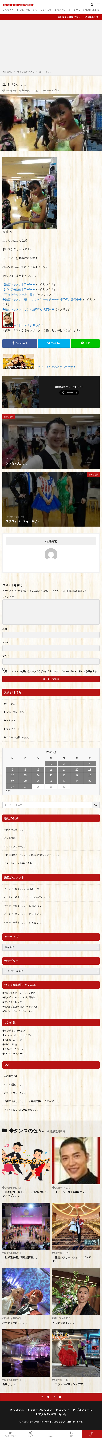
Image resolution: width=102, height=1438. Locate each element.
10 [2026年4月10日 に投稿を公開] (77, 769)
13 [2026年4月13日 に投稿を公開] (25, 775)
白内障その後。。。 (14, 829)
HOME (8, 71)
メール (5, 642)
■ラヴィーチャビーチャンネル (17, 1011)
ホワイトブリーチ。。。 (16, 846)
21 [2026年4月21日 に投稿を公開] (38, 781)
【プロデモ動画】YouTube (18, 289)
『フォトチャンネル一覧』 (18, 294)
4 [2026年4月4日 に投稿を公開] (89, 763)
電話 (71, 1434)
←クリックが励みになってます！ (55, 367)
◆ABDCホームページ (13, 1053)
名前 (4, 629)
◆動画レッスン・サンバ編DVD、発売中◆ (28, 309)
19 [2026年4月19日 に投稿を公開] (12, 781)
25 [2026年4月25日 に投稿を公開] (89, 781)
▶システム (8, 10)
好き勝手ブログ (10, 1434)
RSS (6, 1065)
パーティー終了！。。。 (16, 905)
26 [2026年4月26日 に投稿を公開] (12, 786)
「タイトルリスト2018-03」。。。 (22, 863)
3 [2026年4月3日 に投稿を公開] (76, 763)
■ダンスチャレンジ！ (13, 1002)
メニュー (51, 1434)
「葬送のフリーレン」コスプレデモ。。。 (71, 1259)
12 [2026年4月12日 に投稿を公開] (12, 775)
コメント (8, 597)
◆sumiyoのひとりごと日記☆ (17, 1035)
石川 (32, 888)
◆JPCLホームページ (12, 1049)
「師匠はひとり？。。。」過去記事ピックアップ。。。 (32, 854)
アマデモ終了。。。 (63, 1322)
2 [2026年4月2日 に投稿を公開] (63, 763)
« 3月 (8, 790)
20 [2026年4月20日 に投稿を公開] (25, 781)
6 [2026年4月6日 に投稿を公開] (25, 769)
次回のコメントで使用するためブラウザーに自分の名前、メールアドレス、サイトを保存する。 (50, 671)
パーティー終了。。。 (15, 888)
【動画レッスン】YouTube (18, 284)
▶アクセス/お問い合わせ (86, 10)
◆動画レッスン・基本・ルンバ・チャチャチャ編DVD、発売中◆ (42, 299)
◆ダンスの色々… (25, 71)
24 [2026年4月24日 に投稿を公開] (77, 781)
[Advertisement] (51, 45)
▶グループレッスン (27, 10)
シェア (30, 1434)
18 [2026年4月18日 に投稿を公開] (89, 775)
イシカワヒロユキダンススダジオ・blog (61, 1421)
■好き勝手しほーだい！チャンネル (20, 1006)
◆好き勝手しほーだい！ (14, 1030)
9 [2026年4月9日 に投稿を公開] (63, 769)
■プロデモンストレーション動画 (18, 992)
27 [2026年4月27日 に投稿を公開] (25, 786)
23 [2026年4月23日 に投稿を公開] (64, 781)
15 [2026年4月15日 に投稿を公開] (51, 775)
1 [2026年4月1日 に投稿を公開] (51, 763)
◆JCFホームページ (12, 1039)
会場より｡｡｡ (9, 1384)
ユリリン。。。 (47, 71)
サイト (5, 655)
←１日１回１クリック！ (29, 325)
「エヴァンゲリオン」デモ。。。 (71, 1384)
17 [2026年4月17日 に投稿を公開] (77, 775)
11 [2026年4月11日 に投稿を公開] (89, 769)
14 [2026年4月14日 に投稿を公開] (38, 775)
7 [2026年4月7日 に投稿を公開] (38, 769)
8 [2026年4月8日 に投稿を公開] (51, 769)
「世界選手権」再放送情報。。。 (21, 1257)
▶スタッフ (45, 10)
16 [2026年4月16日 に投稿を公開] (64, 775)
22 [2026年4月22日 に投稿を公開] (51, 781)
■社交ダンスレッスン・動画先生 (18, 997)
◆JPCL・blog (9, 1044)
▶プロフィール (62, 10)
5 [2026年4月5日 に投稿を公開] (12, 769)
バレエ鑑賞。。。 (13, 838)
